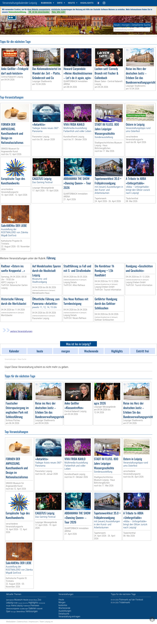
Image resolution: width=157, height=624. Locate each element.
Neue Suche (22, 359)
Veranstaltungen (10, 359)
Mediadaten (11, 621)
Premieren (35, 605)
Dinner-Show (33, 600)
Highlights (86, 2)
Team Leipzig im (46, 621)
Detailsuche (64, 613)
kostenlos (63, 605)
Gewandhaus (20, 611)
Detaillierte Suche (141, 24)
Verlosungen (32, 611)
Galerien (32, 608)
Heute (25, 599)
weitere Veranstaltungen (17, 331)
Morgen (8, 606)
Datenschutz (22, 621)
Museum (18, 599)
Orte (60, 2)
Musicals (20, 603)
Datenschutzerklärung (17, 12)
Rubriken (46, 2)
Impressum (33, 621)
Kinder (15, 603)
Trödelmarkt (26, 606)
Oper (8, 611)
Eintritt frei (25, 603)
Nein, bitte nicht (58, 12)
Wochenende (42, 603)
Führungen (13, 611)
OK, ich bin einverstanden (39, 12)
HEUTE (71, 2)
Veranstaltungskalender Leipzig (19, 3)
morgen (126, 24)
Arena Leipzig (17, 605)
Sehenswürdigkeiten (12, 609)
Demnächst (10, 600)
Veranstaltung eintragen (69, 616)
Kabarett (39, 609)
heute (117, 24)
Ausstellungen (24, 609)
